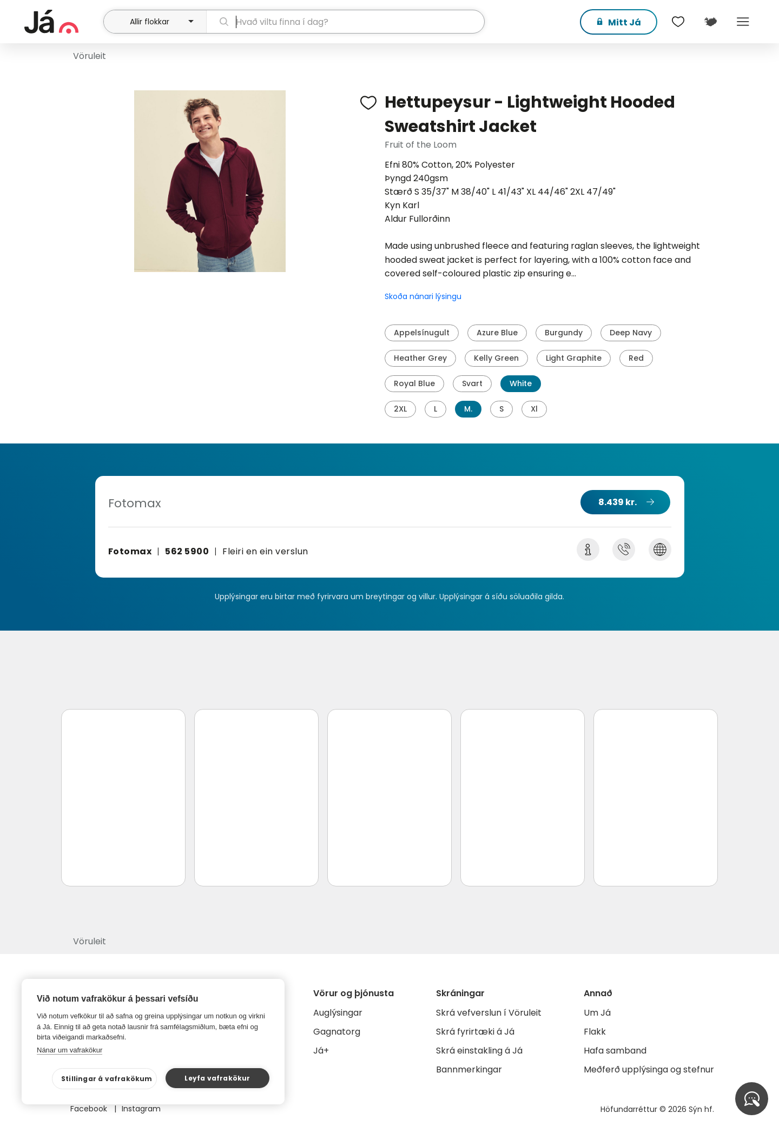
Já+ (321, 1050)
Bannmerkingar (469, 1069)
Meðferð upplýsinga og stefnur (649, 1069)
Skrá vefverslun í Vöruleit (489, 1012)
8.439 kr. (617, 502)
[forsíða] (62, 22)
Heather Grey (420, 358)
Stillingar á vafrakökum (107, 1078)
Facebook (89, 1108)
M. (468, 408)
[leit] (345, 21)
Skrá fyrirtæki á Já (475, 1031)
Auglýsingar (337, 1012)
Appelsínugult (422, 332)
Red (636, 358)
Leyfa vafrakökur (217, 1078)
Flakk (595, 1031)
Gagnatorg (336, 1031)
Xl (534, 408)
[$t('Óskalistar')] (678, 22)
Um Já (597, 1012)
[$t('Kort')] (710, 22)
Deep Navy (631, 332)
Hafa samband (615, 1050)
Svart (472, 383)
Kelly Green (496, 358)
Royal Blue (414, 383)
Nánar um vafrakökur (69, 1050)
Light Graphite (574, 358)
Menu (743, 22)
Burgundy (564, 332)
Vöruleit (89, 56)
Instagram (141, 1108)
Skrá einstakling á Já (479, 1050)
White (521, 383)
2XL (400, 408)
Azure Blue (497, 332)
